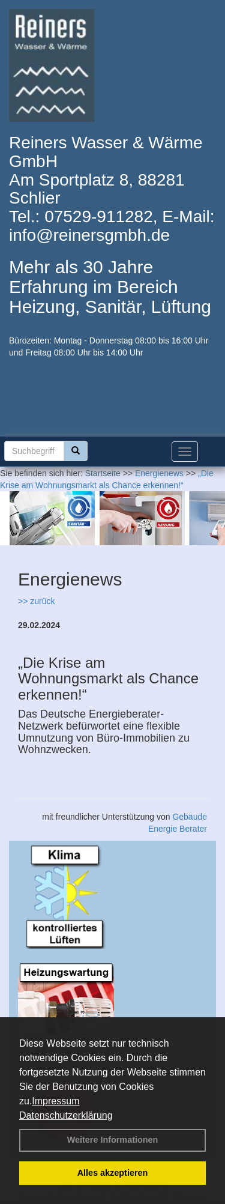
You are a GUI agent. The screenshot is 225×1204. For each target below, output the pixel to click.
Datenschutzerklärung (66, 1115)
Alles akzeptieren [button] (112, 1173)
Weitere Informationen (112, 1140)
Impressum (55, 1101)
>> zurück (36, 601)
